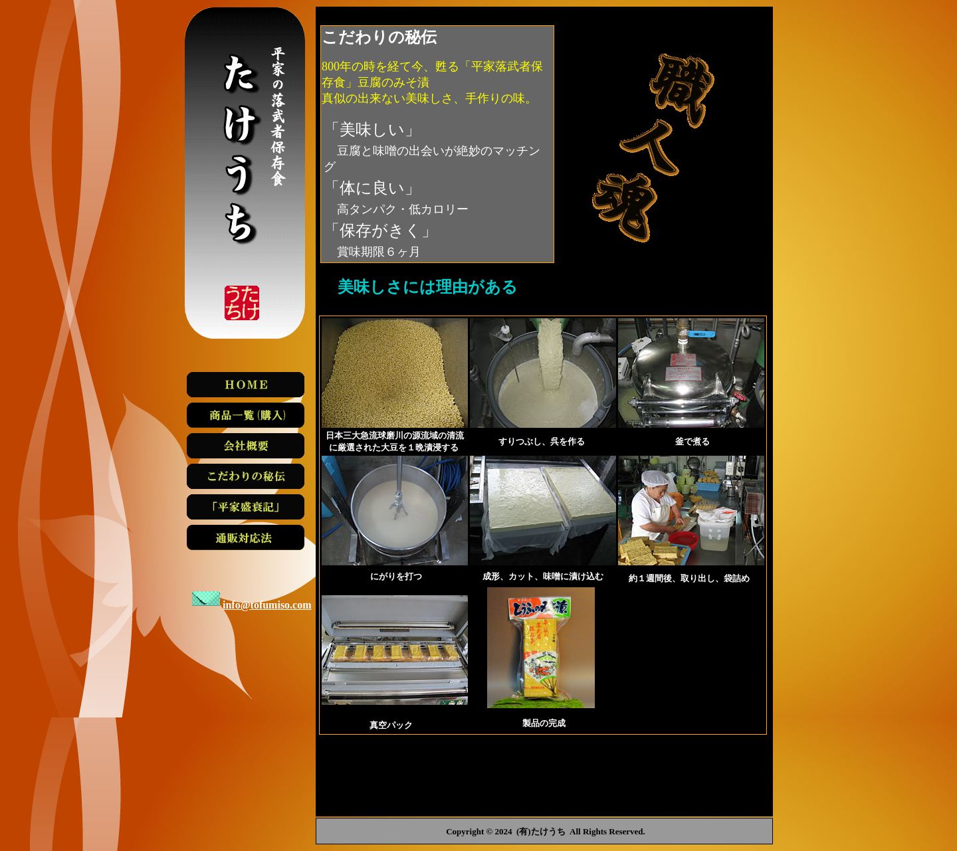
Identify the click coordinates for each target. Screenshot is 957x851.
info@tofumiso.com (267, 605)
